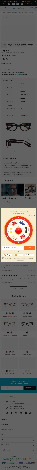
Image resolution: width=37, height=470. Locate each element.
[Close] (34, 210)
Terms (33, 215)
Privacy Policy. (20, 260)
